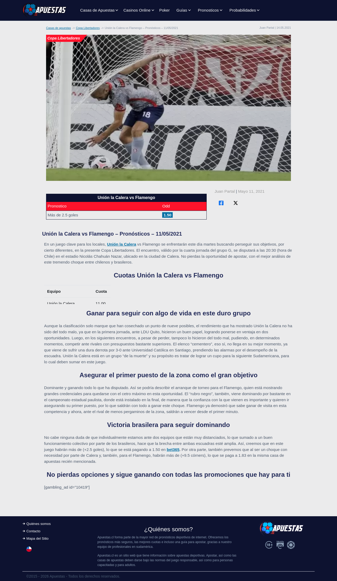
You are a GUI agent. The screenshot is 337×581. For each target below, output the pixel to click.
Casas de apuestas (58, 27)
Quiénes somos (38, 524)
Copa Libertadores (88, 27)
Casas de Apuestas (97, 10)
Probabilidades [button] (243, 10)
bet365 (173, 449)
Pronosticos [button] (208, 10)
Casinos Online (137, 10)
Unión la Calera (121, 244)
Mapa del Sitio (37, 538)
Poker (164, 10)
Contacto (33, 531)
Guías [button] (181, 10)
